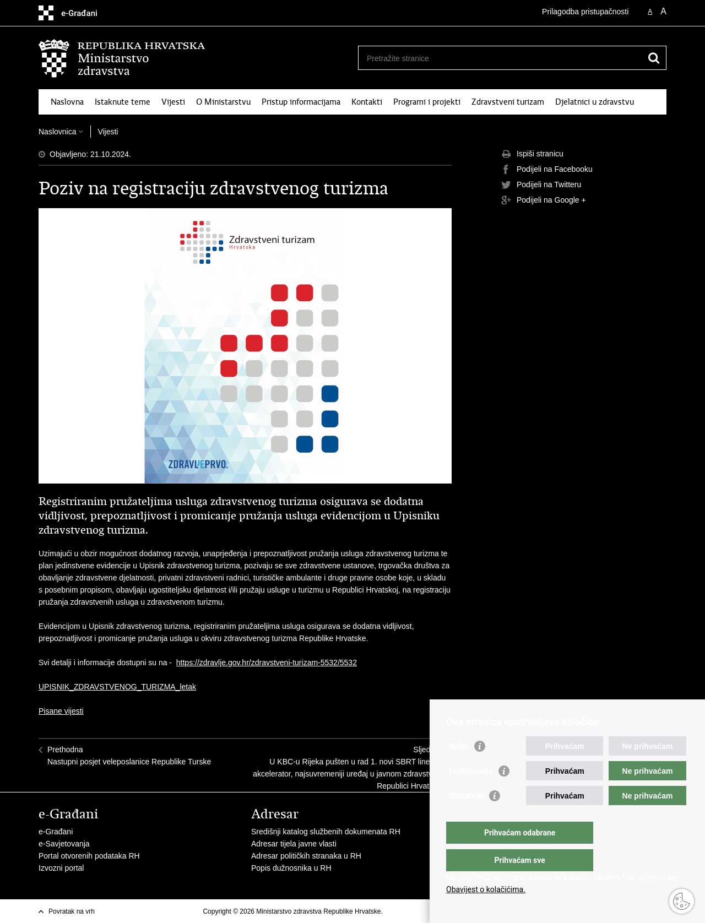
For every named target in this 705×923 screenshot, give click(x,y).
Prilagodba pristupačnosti (585, 11)
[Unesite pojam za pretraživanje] (500, 58)
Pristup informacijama (301, 102)
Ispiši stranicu (532, 154)
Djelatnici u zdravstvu (594, 102)
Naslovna (67, 102)
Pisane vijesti (61, 711)
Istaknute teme (122, 102)
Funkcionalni (471, 793)
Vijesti (173, 102)
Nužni (459, 768)
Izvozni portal (61, 868)
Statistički (466, 817)
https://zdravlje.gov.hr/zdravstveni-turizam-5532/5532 (266, 662)
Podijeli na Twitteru (541, 185)
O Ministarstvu (223, 102)
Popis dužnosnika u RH (291, 868)
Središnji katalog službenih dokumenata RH (325, 831)
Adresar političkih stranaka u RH (306, 855)
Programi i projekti (426, 102)
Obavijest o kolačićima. (485, 889)
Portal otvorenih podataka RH (89, 855)
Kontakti (366, 102)
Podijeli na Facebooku (547, 170)
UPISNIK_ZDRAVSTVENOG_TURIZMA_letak (117, 686)
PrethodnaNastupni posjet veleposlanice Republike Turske (129, 755)
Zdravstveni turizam (507, 102)
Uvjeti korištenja (407, 911)
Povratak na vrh (71, 911)
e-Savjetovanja (64, 843)
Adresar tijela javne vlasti (294, 843)
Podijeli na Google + (543, 200)
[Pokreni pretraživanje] (653, 58)
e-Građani (56, 831)
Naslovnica (57, 131)
